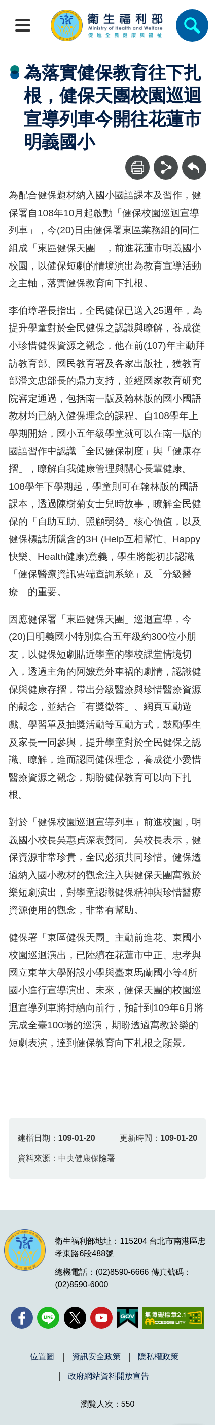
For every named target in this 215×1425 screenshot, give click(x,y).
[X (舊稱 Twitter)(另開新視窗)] (75, 1318)
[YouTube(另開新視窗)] (101, 1318)
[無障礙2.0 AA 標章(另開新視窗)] (173, 1318)
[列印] (137, 167)
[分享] (166, 167)
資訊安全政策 (96, 1357)
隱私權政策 (158, 1357)
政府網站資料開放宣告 (108, 1376)
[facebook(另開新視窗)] (22, 1318)
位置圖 (42, 1357)
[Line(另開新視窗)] (48, 1318)
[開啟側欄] (23, 25)
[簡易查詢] (192, 25)
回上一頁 (194, 160)
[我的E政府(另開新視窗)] (127, 1318)
